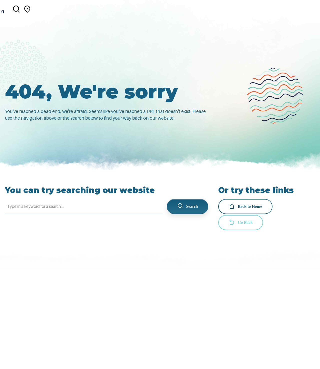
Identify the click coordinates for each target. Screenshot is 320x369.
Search (187, 206)
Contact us (264, 6)
